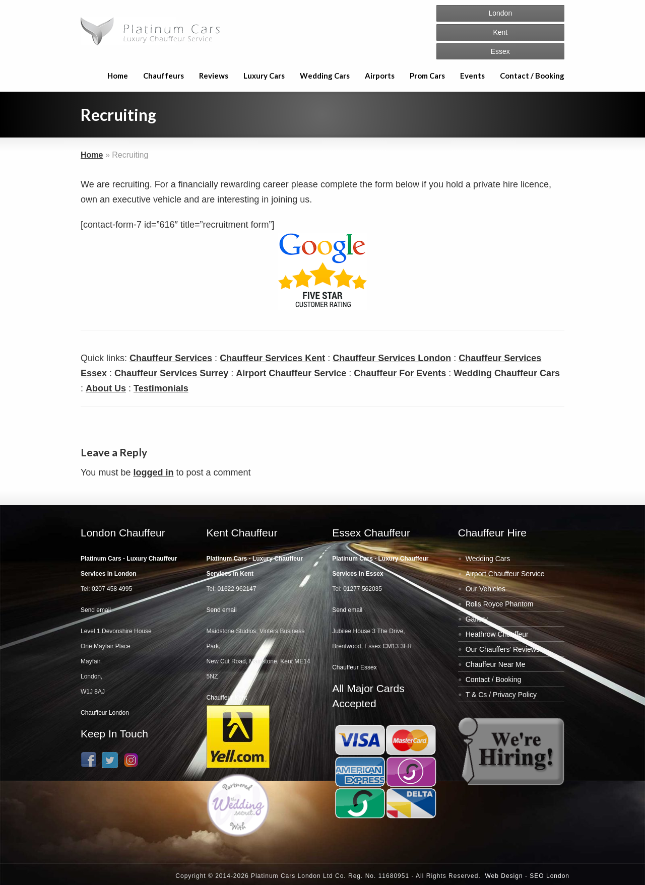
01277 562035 (362, 588)
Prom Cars (427, 75)
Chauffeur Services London (392, 358)
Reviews (213, 75)
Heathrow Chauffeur (497, 634)
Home (117, 75)
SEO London (549, 875)
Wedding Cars (325, 75)
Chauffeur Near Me (496, 664)
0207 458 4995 (112, 588)
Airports (380, 75)
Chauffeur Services (171, 358)
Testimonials (161, 388)
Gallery (477, 619)
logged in (153, 472)
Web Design (504, 875)
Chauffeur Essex (354, 667)
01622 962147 (237, 588)
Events (472, 75)
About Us (106, 388)
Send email (96, 610)
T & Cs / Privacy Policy (501, 695)
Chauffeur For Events (400, 373)
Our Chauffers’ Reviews (503, 649)
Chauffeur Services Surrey (171, 373)
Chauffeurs (163, 75)
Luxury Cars (264, 75)
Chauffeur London (105, 712)
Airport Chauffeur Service (291, 373)
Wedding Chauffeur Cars (507, 373)
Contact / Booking (532, 75)
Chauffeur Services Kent (272, 358)
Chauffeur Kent (227, 697)
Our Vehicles (485, 589)
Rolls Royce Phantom (500, 604)
